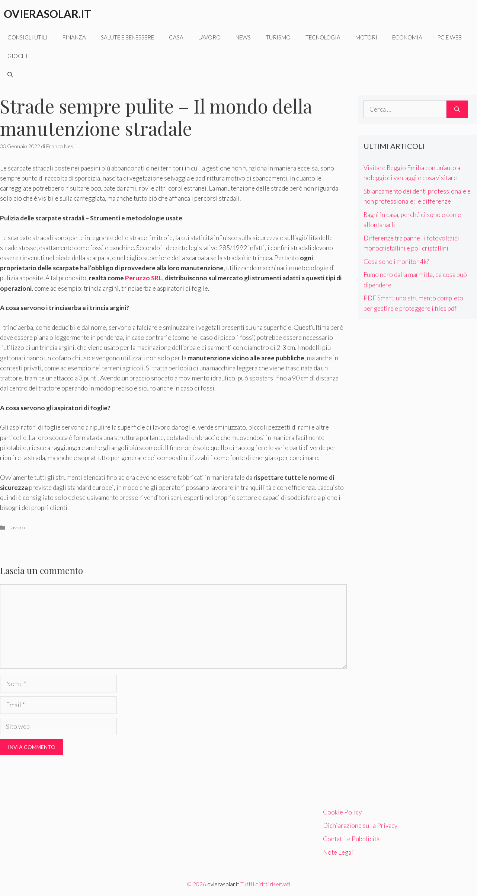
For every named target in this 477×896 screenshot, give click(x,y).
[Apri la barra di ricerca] (10, 74)
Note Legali (339, 852)
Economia (407, 37)
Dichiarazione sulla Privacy (360, 825)
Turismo (278, 37)
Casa (176, 37)
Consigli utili (27, 37)
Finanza (74, 37)
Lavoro (209, 37)
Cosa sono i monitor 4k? (396, 261)
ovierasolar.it (223, 884)
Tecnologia (322, 37)
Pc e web (449, 37)
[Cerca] (457, 109)
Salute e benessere (127, 37)
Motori (366, 37)
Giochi (17, 55)
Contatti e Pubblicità (351, 839)
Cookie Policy (342, 812)
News (243, 37)
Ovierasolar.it (47, 13)
